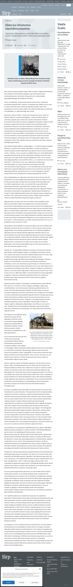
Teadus (32, 11)
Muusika (14, 11)
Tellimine (51, 5)
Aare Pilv (62, 59)
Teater (27, 11)
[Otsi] (69, 13)
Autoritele (44, 5)
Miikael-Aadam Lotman (62, 203)
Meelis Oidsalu (11, 40)
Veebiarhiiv (63, 14)
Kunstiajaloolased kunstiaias (64, 33)
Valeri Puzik (63, 127)
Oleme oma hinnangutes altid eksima (63, 171)
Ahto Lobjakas (64, 103)
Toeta (68, 5)
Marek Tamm (62, 67)
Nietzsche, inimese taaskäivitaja (63, 80)
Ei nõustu (21, 582)
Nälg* (60, 112)
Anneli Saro (61, 62)
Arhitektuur (21, 7)
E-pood (63, 5)
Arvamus (14, 7)
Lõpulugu (14, 14)
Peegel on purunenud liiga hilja (64, 138)
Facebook (16, 566)
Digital (68, 584)
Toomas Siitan (62, 69)
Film (28, 7)
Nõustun (8, 582)
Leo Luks (62, 161)
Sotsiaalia (21, 11)
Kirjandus (33, 7)
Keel (37, 11)
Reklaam (57, 5)
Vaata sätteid (34, 582)
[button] (40, 569)
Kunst (39, 7)
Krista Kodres (62, 64)
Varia (20, 14)
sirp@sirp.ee (17, 564)
